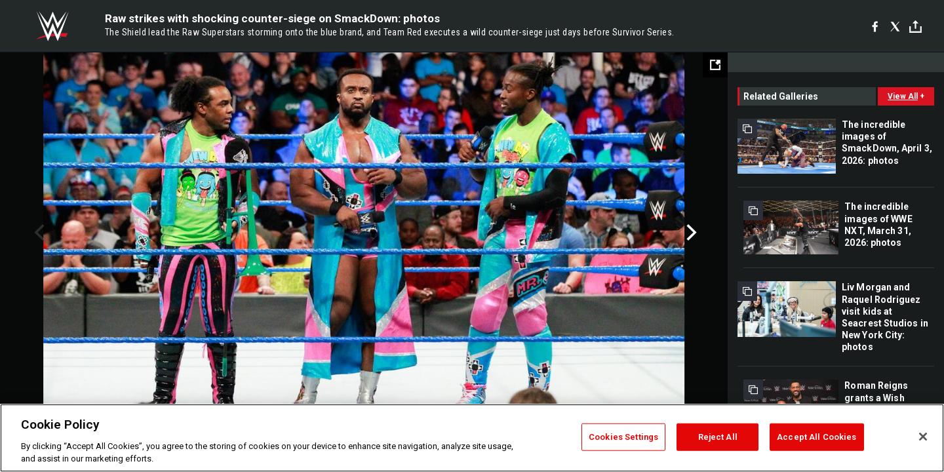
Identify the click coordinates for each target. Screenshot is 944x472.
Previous (37, 232)
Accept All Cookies (816, 437)
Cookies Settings (623, 437)
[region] (472, 438)
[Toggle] (915, 26)
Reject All (718, 437)
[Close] (923, 436)
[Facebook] (875, 26)
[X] (895, 26)
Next (689, 232)
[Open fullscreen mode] (715, 64)
